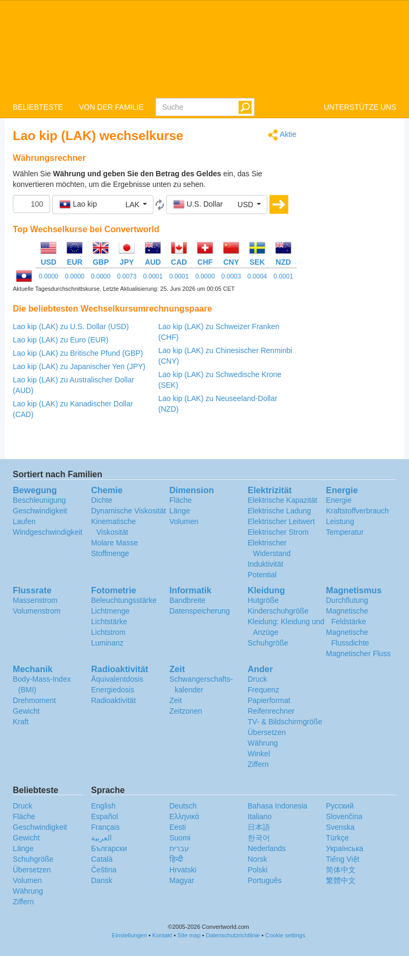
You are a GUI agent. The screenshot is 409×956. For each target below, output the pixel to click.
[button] (102, 204)
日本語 (259, 827)
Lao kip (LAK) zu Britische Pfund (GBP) (78, 353)
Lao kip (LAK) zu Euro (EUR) (61, 340)
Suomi (180, 838)
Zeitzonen (185, 711)
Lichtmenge (110, 611)
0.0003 (231, 276)
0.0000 (49, 276)
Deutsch (183, 806)
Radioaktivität (113, 700)
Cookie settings (285, 935)
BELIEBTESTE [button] (38, 107)
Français (105, 827)
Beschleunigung (39, 500)
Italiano (260, 816)
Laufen (24, 521)
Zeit (175, 700)
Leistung (340, 521)
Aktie (282, 135)
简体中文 (341, 869)
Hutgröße (263, 600)
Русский (340, 806)
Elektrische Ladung (279, 510)
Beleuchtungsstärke (124, 600)
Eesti (177, 827)
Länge (179, 510)
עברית (179, 848)
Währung (263, 743)
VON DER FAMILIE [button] (111, 107)
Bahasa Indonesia (277, 806)
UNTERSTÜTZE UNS (360, 107)
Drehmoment (34, 700)
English (103, 806)
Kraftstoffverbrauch (357, 510)
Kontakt (162, 935)
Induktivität (265, 564)
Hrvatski (183, 869)
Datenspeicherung (199, 611)
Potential (262, 574)
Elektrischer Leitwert (281, 521)
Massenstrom (35, 600)
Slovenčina (344, 816)
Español (104, 816)
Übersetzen (267, 732)
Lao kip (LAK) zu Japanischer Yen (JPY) (79, 366)
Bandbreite (187, 600)
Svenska (340, 827)
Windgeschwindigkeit (48, 532)
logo (204, 48)
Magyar (181, 880)
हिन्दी (176, 859)
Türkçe (337, 838)
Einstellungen (129, 935)
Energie (338, 500)
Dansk (101, 880)
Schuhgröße (268, 643)
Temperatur (345, 532)
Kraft (21, 721)
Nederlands (267, 848)
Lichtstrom (108, 632)
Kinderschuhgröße (278, 611)
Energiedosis (112, 689)
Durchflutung (347, 600)
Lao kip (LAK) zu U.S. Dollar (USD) (71, 326)
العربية (101, 838)
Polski (257, 869)
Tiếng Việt (342, 859)
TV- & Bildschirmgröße (285, 721)
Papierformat (269, 700)
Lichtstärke (109, 621)
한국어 (259, 838)
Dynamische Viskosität (128, 510)
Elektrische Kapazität (282, 500)
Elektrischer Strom (278, 532)
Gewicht (26, 711)
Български (109, 848)
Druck (257, 679)
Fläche (180, 500)
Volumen (183, 521)
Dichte (101, 500)
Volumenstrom (36, 611)
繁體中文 (341, 880)
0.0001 (153, 276)
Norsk (257, 859)
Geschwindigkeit (40, 510)
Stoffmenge (110, 553)
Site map (188, 935)
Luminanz (107, 643)
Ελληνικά (184, 816)
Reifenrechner (271, 711)
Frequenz (263, 689)
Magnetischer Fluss (358, 653)
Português (265, 880)
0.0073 (127, 276)
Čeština (103, 869)
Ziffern (258, 764)
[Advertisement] (355, 288)
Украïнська (344, 848)
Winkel (259, 753)
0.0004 (257, 276)
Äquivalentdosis (117, 679)
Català (101, 859)
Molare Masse (114, 542)
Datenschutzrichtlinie (233, 935)
